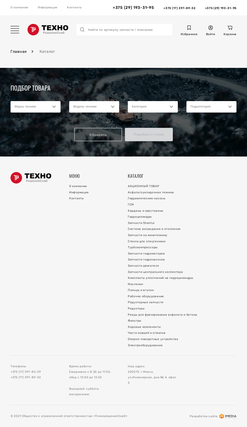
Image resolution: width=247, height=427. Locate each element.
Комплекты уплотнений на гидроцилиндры (160, 278)
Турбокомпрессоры (143, 247)
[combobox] (36, 107)
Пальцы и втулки (141, 290)
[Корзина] (230, 31)
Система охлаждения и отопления (154, 229)
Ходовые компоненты (144, 327)
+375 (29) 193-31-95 (133, 8)
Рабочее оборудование (146, 296)
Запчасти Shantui (141, 223)
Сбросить (98, 135)
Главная (19, 51)
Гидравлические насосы (147, 198)
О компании (19, 7)
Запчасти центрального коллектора (155, 272)
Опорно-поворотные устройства (153, 339)
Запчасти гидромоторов (146, 253)
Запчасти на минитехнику (148, 235)
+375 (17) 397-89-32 (26, 377)
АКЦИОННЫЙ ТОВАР (143, 186)
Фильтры (134, 320)
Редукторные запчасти (145, 302)
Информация (47, 7)
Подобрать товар (149, 134)
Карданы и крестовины (145, 210)
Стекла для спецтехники (146, 241)
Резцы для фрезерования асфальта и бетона (162, 314)
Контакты (74, 7)
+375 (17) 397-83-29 (26, 371)
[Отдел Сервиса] (220, 8)
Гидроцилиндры (140, 216)
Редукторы (136, 308)
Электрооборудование (145, 345)
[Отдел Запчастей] (179, 8)
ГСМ (131, 204)
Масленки (135, 284)
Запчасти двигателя (143, 265)
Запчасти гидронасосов (146, 259)
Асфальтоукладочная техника (151, 192)
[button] (189, 31)
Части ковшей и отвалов (146, 333)
